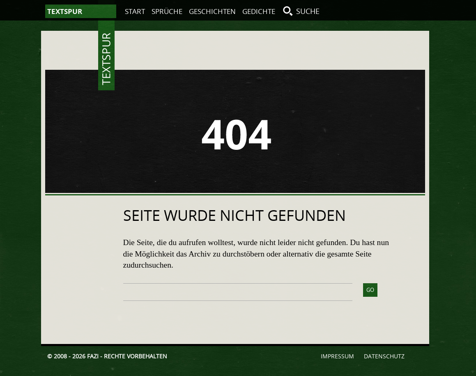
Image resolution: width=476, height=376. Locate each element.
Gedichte (258, 11)
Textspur (106, 59)
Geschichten (212, 11)
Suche (308, 11)
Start (135, 11)
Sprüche (167, 11)
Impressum (337, 356)
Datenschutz (384, 356)
